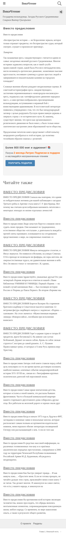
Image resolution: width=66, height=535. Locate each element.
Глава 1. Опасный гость (49, 532)
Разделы (37, 523)
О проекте (26, 523)
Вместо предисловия (19, 218)
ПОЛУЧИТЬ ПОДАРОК (20, 163)
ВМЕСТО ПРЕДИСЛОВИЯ (24, 192)
